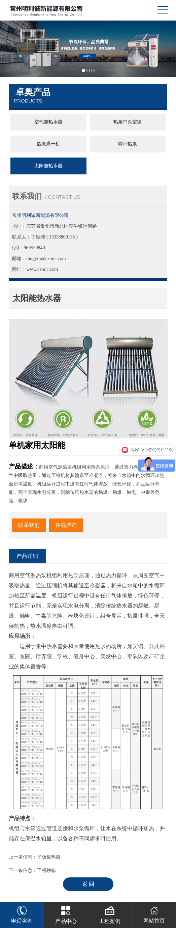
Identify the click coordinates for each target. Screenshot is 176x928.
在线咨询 (66, 525)
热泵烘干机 (48, 143)
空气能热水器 (48, 121)
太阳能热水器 (48, 165)
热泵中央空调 (127, 121)
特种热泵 (127, 143)
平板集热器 (49, 857)
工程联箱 (46, 870)
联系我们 (29, 525)
